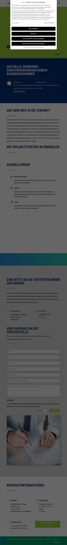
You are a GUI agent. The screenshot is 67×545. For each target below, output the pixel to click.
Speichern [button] (33, 32)
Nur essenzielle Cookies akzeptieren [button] (33, 37)
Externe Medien (49, 21)
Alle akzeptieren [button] (33, 27)
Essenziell (15, 21)
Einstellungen (33, 18)
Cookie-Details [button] (27, 46)
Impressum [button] (41, 46)
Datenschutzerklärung (49, 16)
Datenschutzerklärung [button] (34, 46)
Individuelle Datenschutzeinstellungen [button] (33, 42)
